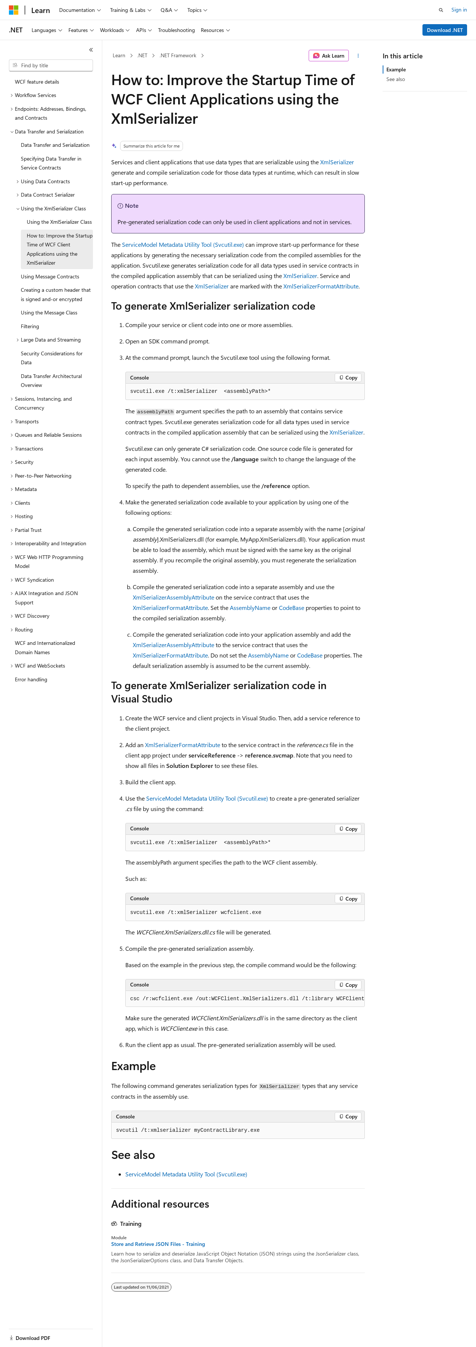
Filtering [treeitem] (30, 326)
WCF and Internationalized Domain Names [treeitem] (45, 647)
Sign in (459, 9)
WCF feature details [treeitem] (37, 81)
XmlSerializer (337, 162)
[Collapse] (91, 49)
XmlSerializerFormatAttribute (320, 286)
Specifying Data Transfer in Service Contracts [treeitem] (51, 163)
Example (396, 69)
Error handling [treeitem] (31, 679)
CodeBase (291, 607)
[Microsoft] (14, 10)
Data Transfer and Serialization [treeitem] (55, 144)
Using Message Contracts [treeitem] (50, 276)
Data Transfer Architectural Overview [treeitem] (51, 380)
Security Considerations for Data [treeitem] (52, 358)
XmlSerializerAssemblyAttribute (173, 597)
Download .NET (445, 29)
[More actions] (358, 56)
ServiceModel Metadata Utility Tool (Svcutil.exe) (183, 244)
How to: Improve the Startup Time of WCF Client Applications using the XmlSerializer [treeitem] (60, 249)
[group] (245, 999)
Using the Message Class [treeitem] (49, 312)
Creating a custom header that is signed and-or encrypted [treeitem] (56, 294)
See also (395, 79)
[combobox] (51, 65)
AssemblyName (250, 607)
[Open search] (441, 10)
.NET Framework (178, 55)
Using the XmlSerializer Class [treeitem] (59, 221)
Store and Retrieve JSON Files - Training (158, 1244)
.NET (142, 55)
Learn (119, 55)
